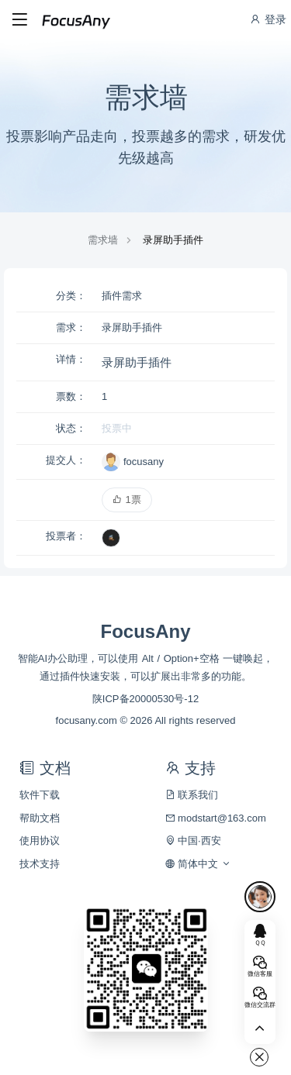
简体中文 (198, 864)
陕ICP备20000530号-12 (145, 699)
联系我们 (192, 795)
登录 (267, 19)
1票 (127, 499)
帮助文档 (39, 818)
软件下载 (39, 795)
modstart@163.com (215, 818)
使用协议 (39, 840)
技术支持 (39, 864)
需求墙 (103, 240)
